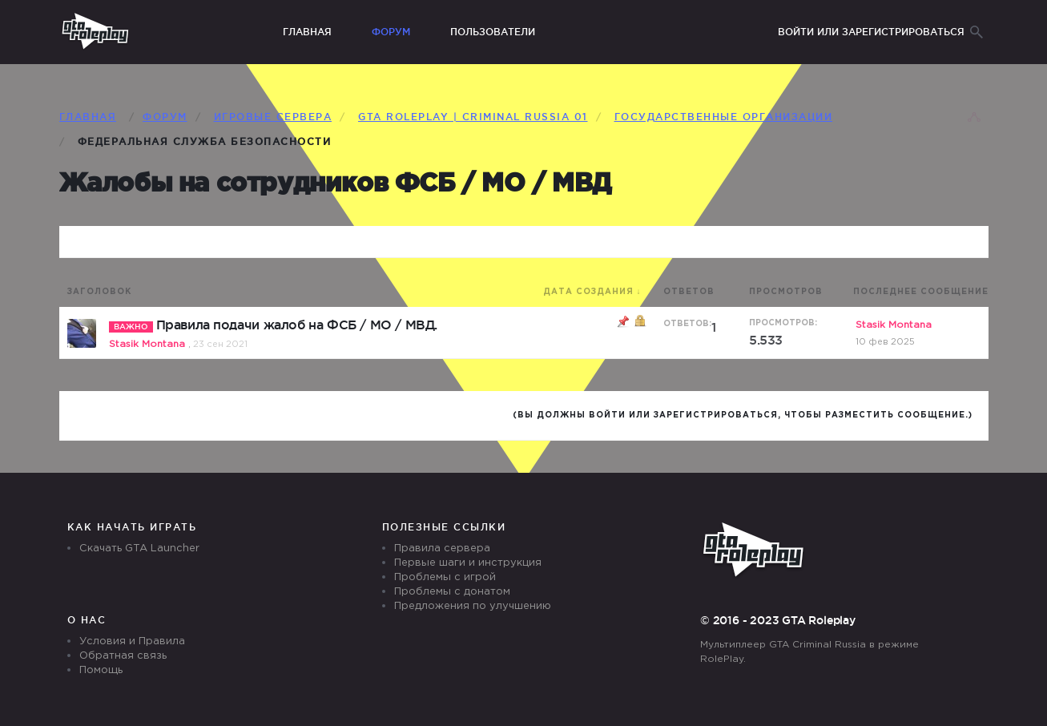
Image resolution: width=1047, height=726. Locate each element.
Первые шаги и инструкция (468, 563)
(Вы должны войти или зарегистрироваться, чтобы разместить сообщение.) (743, 415)
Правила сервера (442, 548)
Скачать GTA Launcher (139, 548)
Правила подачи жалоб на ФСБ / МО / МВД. (296, 324)
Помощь (101, 670)
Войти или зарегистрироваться (871, 31)
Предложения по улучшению (472, 606)
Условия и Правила (132, 641)
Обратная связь (123, 655)
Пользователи (492, 31)
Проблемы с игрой (445, 577)
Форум (391, 31)
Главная (307, 31)
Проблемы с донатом (452, 591)
